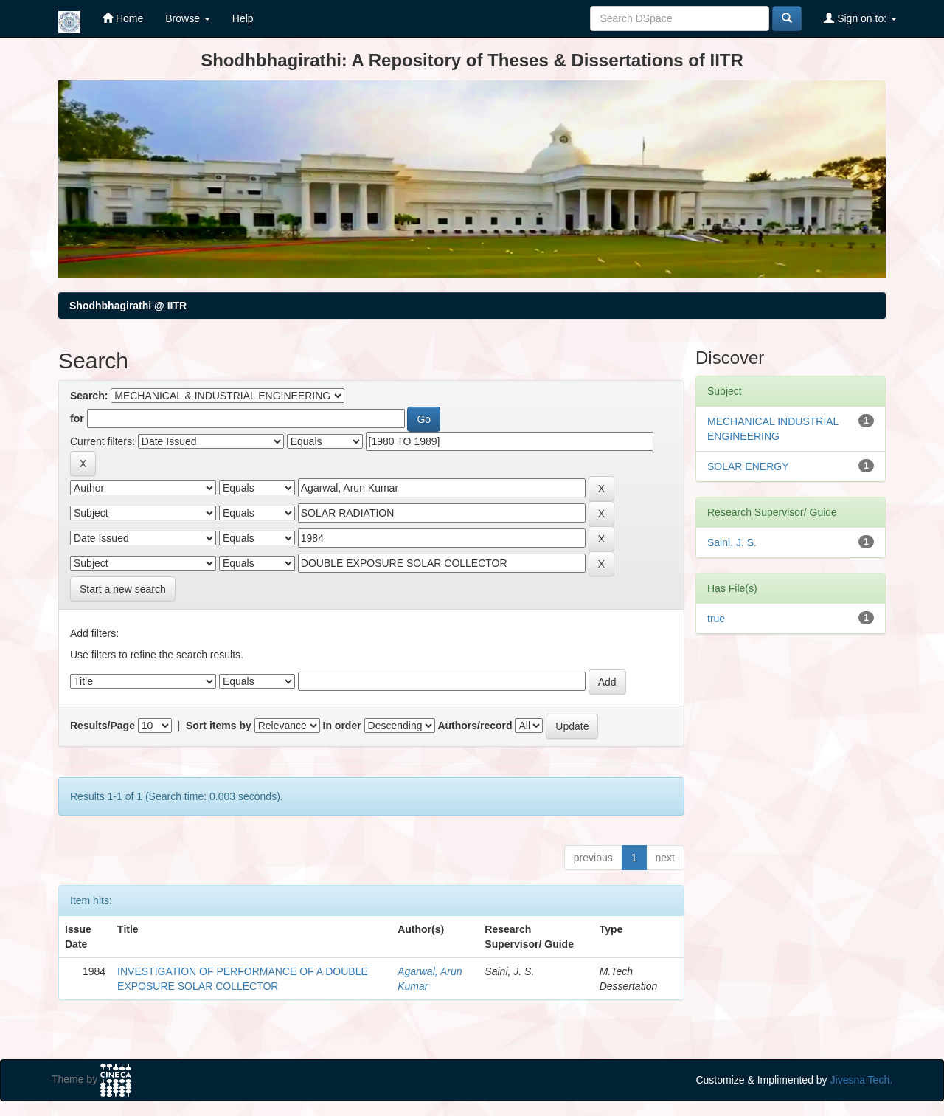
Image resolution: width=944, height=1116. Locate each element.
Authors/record (474, 725)
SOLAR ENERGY (747, 466)
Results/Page (102, 725)
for (77, 418)
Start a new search (123, 589)
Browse (187, 18)
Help (243, 18)
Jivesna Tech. (861, 1080)
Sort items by (218, 725)
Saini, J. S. (732, 542)
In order (342, 725)
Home (123, 18)
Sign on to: (860, 18)
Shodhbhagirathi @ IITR (128, 305)
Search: (89, 396)
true (716, 618)
